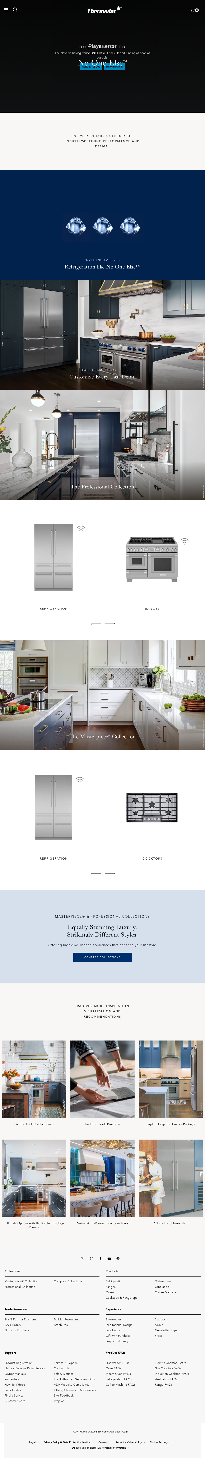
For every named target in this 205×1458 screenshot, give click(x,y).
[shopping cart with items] (194, 10)
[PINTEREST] (118, 1258)
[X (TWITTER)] (83, 1258)
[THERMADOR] (104, 8)
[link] (16, 9)
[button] (6, 9)
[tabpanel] (53, 564)
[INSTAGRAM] (92, 1258)
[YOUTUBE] (109, 1258)
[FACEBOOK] (100, 1258)
